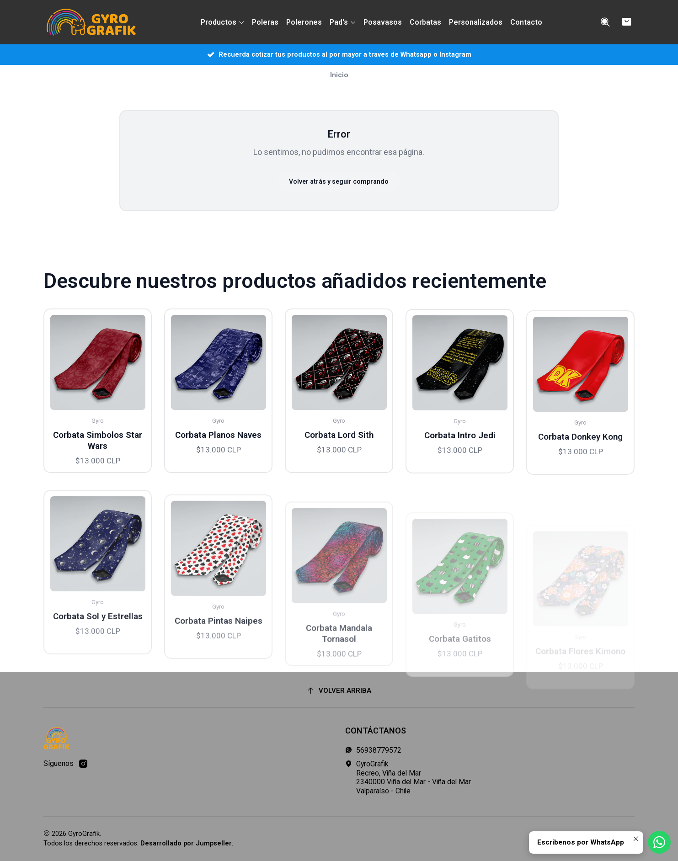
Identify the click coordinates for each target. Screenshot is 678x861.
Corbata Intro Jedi (460, 479)
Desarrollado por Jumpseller (186, 843)
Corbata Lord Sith (339, 470)
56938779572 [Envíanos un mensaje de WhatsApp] (373, 750)
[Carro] (627, 22)
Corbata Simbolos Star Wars (97, 453)
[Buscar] (605, 22)
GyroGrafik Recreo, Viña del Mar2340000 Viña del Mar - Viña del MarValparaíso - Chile (408, 777)
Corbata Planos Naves (218, 457)
